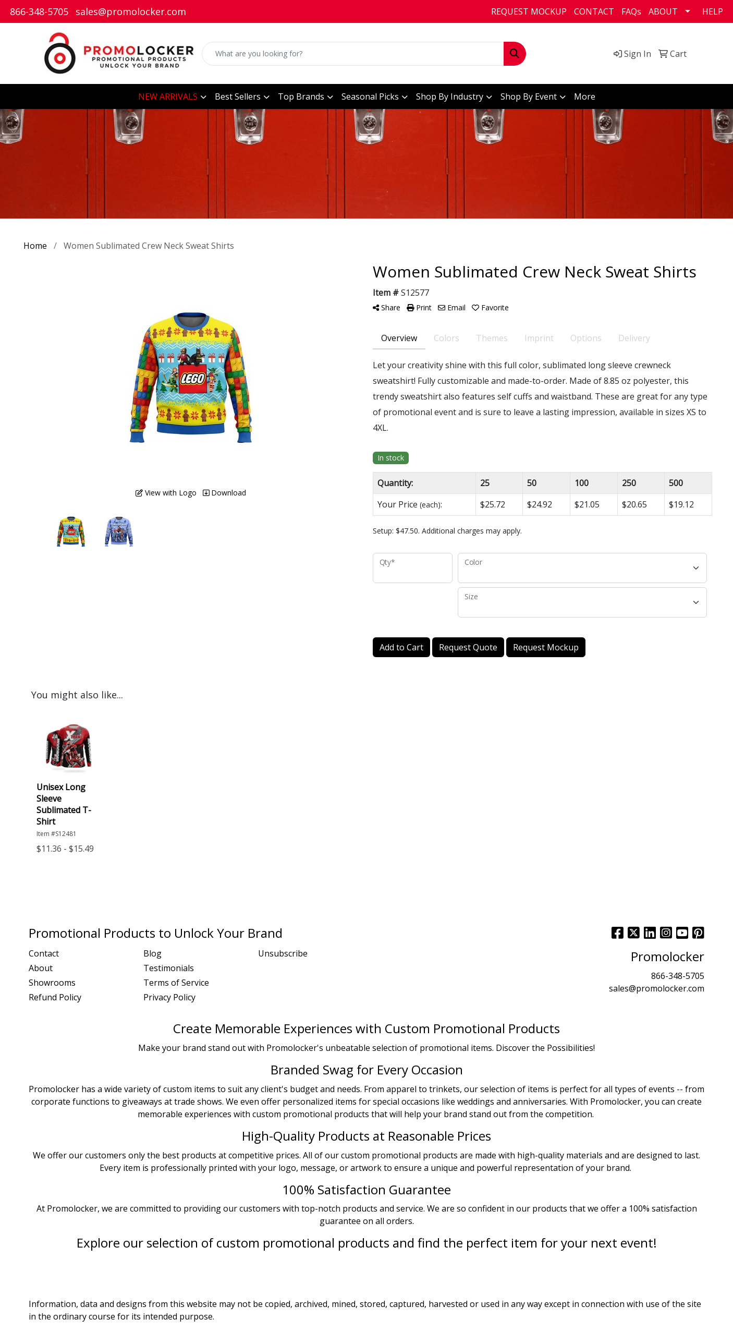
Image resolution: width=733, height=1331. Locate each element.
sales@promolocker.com (131, 11)
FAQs (631, 11)
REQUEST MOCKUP (529, 11)
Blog (152, 953)
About (41, 968)
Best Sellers (238, 96)
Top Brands (301, 96)
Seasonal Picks (370, 96)
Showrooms (52, 982)
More (584, 96)
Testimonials (168, 968)
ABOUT (663, 11)
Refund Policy (55, 997)
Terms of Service (176, 982)
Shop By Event (528, 96)
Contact (44, 953)
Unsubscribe (283, 953)
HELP (712, 11)
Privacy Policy (169, 997)
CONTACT (594, 11)
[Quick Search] (353, 54)
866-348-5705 (39, 11)
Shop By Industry (449, 96)
